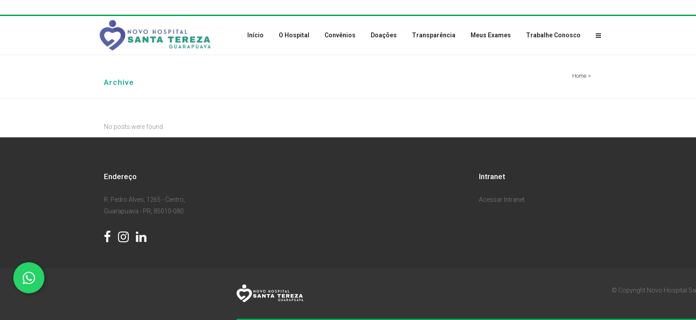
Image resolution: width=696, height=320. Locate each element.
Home (579, 75)
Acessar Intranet (502, 199)
